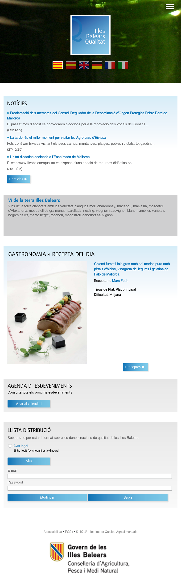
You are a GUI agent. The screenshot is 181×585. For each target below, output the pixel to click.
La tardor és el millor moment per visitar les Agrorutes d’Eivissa (58, 138)
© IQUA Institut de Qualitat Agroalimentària (106, 532)
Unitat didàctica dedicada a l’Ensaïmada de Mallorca (50, 157)
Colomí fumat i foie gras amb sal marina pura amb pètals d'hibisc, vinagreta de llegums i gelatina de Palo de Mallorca (132, 269)
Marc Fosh (120, 281)
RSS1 (69, 532)
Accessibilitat (53, 532)
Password (15, 482)
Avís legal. (21, 446)
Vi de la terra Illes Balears (34, 200)
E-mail (12, 470)
